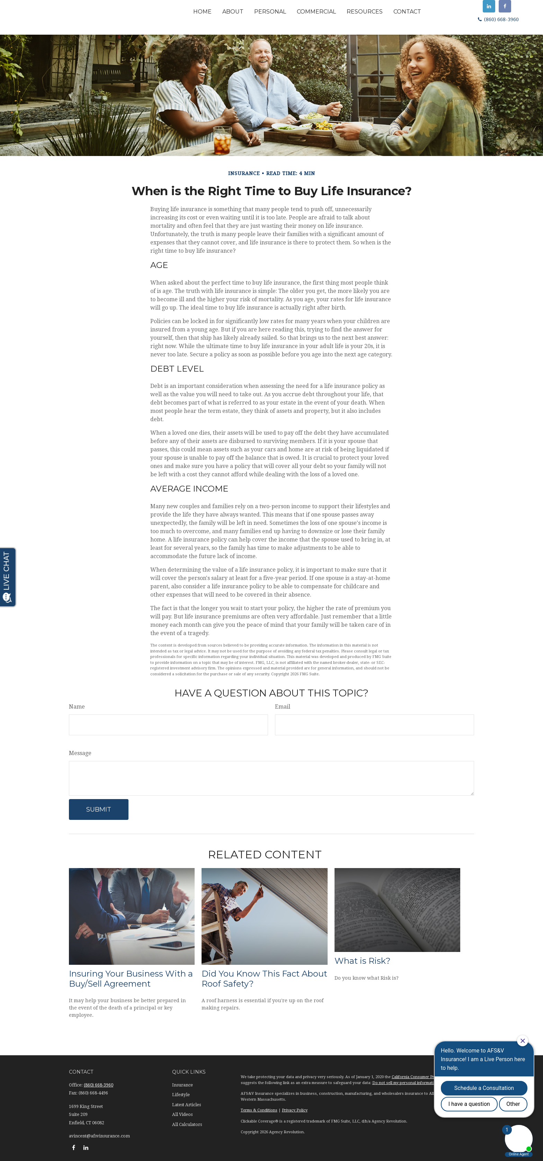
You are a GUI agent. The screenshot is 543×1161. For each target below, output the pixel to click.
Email (282, 706)
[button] (202, 12)
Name (77, 706)
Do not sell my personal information (405, 1083)
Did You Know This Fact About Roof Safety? (264, 979)
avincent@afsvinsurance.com (99, 1136)
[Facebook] (505, 6)
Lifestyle (181, 1094)
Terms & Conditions (259, 1110)
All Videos (182, 1114)
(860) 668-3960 (498, 19)
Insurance (182, 1085)
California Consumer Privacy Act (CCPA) (428, 1077)
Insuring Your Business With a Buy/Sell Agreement (131, 979)
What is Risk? (363, 961)
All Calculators (187, 1124)
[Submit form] (98, 809)
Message (80, 753)
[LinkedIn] (489, 6)
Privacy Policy (295, 1110)
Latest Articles (186, 1104)
